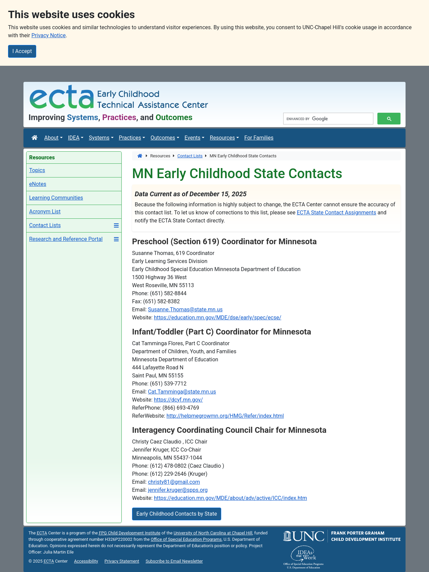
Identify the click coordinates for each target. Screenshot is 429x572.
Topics (37, 170)
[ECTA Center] (35, 138)
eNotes (37, 184)
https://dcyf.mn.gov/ (178, 400)
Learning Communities (56, 198)
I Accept (22, 51)
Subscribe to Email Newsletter (174, 561)
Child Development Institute (130, 532)
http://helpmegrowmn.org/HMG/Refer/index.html (225, 416)
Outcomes (162, 138)
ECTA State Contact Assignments (336, 212)
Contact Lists (45, 225)
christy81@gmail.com (174, 482)
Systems (99, 138)
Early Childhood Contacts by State (176, 514)
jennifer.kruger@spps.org (177, 490)
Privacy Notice (49, 35)
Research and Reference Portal (66, 239)
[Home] (140, 155)
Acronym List (45, 211)
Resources (222, 138)
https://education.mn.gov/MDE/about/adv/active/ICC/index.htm (230, 498)
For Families (258, 138)
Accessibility (86, 561)
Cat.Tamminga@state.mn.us (182, 391)
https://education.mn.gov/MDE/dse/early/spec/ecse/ (217, 317)
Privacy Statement (122, 561)
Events (192, 138)
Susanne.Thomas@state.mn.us (185, 309)
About (51, 138)
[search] (328, 119)
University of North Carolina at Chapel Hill (213, 532)
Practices (130, 138)
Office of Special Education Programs (186, 539)
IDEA (73, 138)
